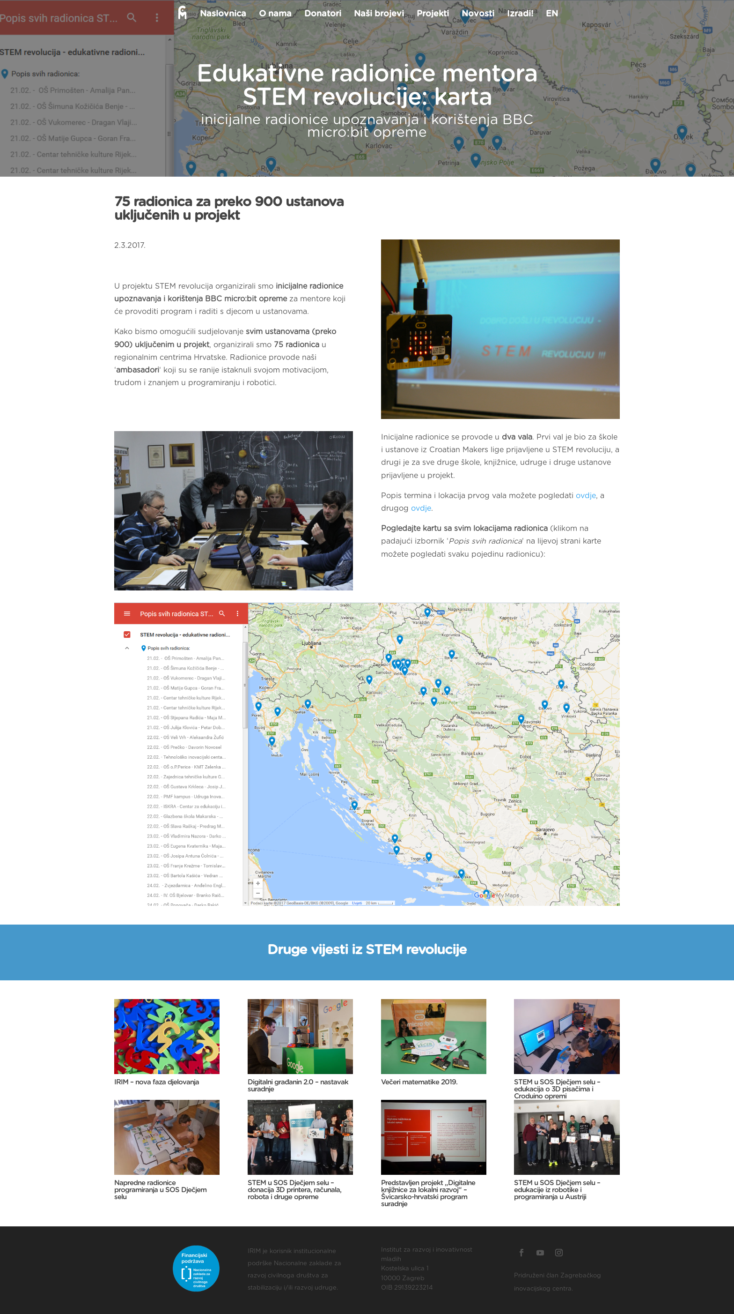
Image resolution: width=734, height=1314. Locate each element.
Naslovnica (222, 14)
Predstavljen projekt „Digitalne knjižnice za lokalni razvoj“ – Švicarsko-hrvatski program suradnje (428, 1194)
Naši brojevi (378, 14)
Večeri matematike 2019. (419, 1082)
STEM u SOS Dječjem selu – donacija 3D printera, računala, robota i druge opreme (294, 1190)
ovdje (586, 496)
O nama (274, 14)
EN (551, 14)
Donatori (322, 14)
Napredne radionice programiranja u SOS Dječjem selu (160, 1190)
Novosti (477, 14)
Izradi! (519, 14)
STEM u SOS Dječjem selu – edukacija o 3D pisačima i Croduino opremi (557, 1089)
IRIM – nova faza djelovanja (156, 1082)
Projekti (432, 14)
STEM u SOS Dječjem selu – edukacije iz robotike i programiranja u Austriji (557, 1190)
